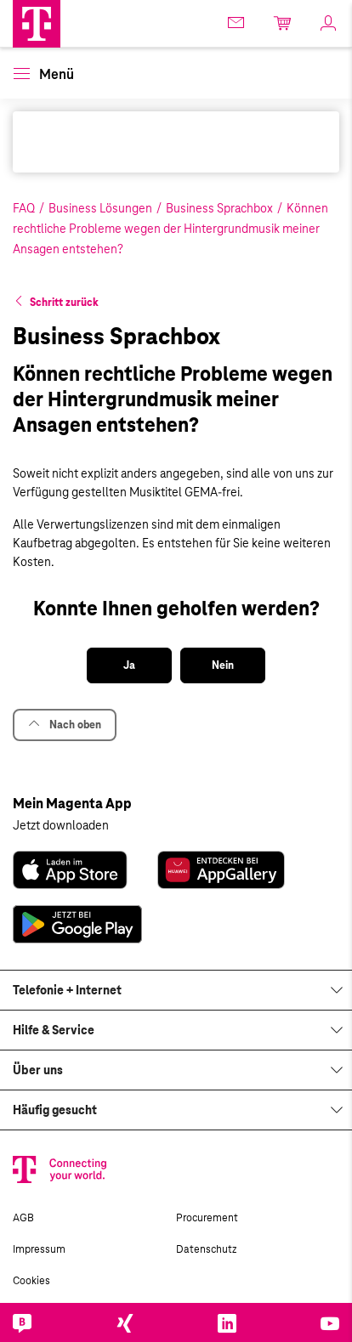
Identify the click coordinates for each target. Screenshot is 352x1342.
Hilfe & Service (53, 1030)
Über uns (38, 1070)
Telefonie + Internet (67, 990)
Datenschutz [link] (206, 1249)
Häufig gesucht (55, 1110)
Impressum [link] (39, 1249)
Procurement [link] (207, 1218)
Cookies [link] (31, 1281)
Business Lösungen (100, 208)
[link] (237, 22)
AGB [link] (23, 1218)
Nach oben (64, 724)
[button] (36, 24)
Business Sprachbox (219, 208)
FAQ (24, 208)
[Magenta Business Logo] (36, 24)
